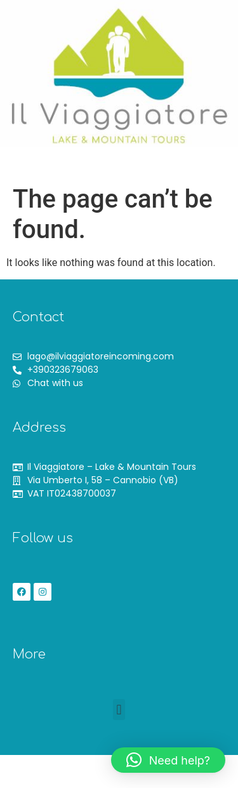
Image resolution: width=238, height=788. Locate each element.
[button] (56, 169)
